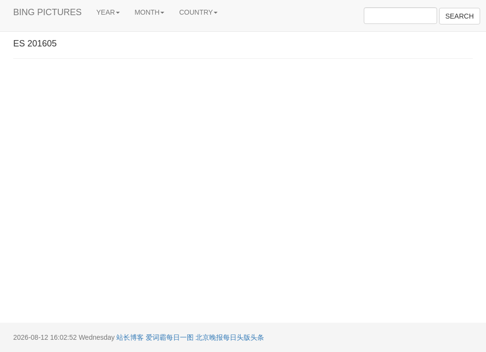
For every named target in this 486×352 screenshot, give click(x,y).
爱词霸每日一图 (170, 337)
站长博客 (130, 337)
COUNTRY (198, 12)
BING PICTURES (47, 12)
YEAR (108, 12)
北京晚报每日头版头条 (230, 337)
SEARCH (459, 16)
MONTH (149, 12)
